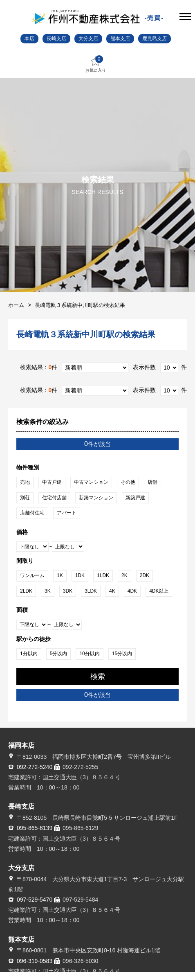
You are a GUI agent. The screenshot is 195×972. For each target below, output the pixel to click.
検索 (97, 676)
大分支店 (88, 38)
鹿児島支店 (154, 38)
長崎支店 (56, 38)
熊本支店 (120, 38)
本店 (29, 38)
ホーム (16, 305)
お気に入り (95, 64)
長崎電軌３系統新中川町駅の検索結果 (80, 305)
